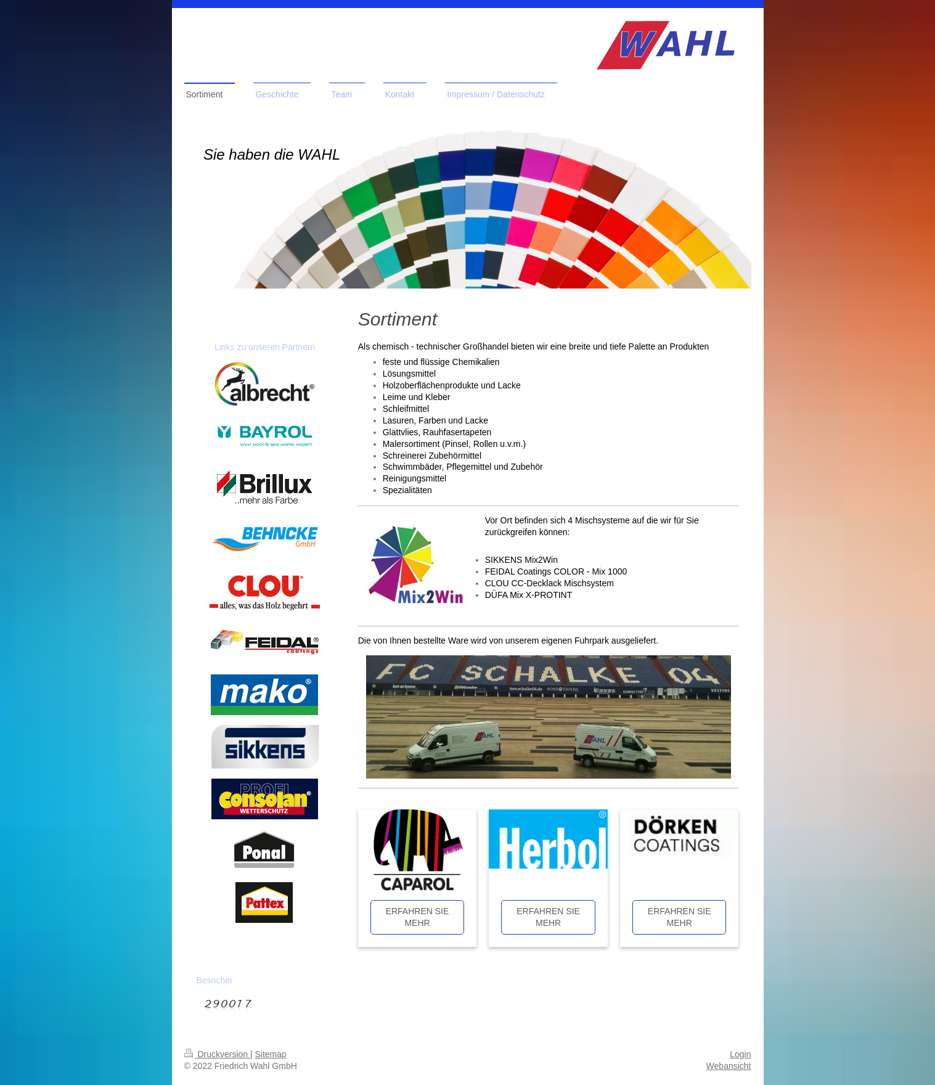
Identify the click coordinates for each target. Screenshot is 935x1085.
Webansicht (728, 1066)
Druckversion (217, 1054)
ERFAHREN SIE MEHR (417, 917)
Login (740, 1054)
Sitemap (271, 1054)
